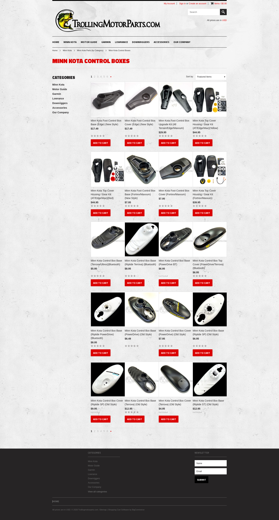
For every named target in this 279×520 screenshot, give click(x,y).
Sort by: (189, 76)
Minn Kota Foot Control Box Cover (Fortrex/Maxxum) (174, 192)
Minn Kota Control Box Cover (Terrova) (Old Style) (175, 402)
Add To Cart (100, 143)
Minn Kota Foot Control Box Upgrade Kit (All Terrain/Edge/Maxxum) (174, 124)
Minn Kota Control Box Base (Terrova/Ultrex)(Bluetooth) (106, 262)
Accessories (161, 42)
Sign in (182, 3)
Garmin (106, 42)
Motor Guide (89, 42)
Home (54, 50)
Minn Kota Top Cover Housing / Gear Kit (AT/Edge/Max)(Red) (102, 194)
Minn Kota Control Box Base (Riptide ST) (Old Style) (208, 402)
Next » (111, 77)
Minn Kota (70, 42)
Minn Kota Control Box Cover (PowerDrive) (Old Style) (175, 332)
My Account (169, 3)
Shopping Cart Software (118, 510)
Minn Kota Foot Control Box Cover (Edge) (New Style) (140, 122)
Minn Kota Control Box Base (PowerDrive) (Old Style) (140, 332)
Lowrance (121, 42)
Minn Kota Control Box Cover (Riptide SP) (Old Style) (107, 402)
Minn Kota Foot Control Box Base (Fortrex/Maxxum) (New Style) (140, 194)
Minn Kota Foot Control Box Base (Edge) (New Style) (106, 122)
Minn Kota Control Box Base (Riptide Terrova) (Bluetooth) (140, 262)
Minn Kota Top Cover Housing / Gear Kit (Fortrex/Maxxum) (204, 194)
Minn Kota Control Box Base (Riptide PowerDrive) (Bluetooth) (106, 334)
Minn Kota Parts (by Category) (90, 50)
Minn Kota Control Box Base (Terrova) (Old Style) (140, 402)
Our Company (181, 42)
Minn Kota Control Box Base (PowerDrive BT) (174, 262)
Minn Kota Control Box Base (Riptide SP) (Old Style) (208, 332)
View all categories (97, 491)
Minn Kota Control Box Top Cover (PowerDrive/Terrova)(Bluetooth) (208, 264)
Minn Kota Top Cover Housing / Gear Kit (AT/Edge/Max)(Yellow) (205, 124)
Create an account (197, 3)
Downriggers (140, 42)
